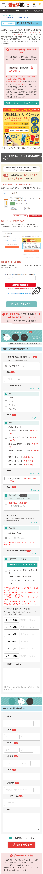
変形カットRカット (21, 457)
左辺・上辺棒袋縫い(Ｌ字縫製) (23, 444)
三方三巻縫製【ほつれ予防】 (23, 431)
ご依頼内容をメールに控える (23, 838)
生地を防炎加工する (22, 479)
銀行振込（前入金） (15, 533)
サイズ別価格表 (38, 11)
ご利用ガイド (27, 11)
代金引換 (11, 528)
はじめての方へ (16, 11)
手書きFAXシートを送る (17, 559)
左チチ (10, 397)
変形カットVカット (21, 461)
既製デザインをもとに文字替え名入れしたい (22, 581)
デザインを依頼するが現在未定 (19, 577)
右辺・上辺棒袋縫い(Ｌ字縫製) (23, 451)
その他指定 (12, 409)
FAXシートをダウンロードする (22, 565)
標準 (10, 394)
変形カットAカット (21, 465)
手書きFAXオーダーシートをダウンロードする (22, 103)
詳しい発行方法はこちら (21, 304)
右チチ (10, 401)
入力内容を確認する (21, 844)
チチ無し (11, 405)
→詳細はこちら (34, 388)
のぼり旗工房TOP (7, 15)
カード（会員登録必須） (17, 538)
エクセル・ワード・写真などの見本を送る (22, 570)
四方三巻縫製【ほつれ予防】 (22, 437)
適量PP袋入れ (19, 495)
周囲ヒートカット (14, 427)
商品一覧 (5, 11)
